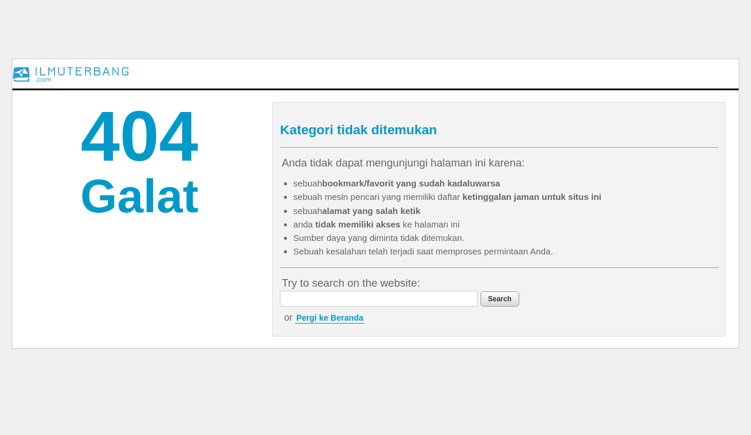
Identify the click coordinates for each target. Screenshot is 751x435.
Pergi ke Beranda (329, 317)
